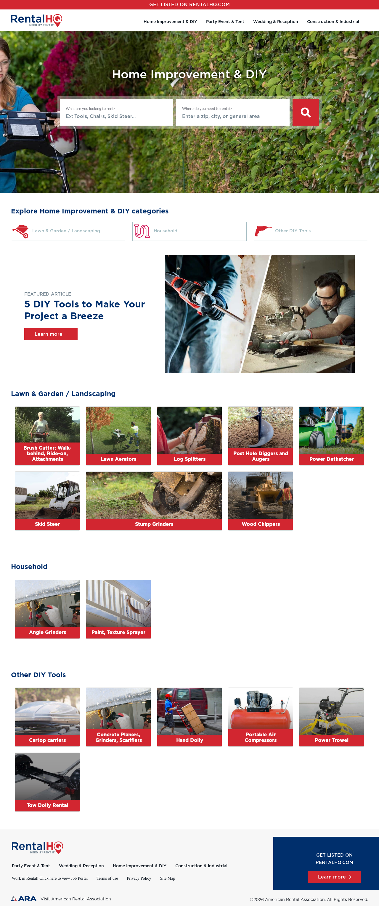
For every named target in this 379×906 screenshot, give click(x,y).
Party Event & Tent (225, 22)
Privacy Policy (139, 878)
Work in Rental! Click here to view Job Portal (50, 878)
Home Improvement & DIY (170, 22)
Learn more (51, 334)
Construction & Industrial (333, 22)
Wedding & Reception (275, 22)
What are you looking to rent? (90, 108)
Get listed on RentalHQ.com (189, 4)
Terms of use (107, 878)
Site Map (167, 878)
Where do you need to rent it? (207, 108)
